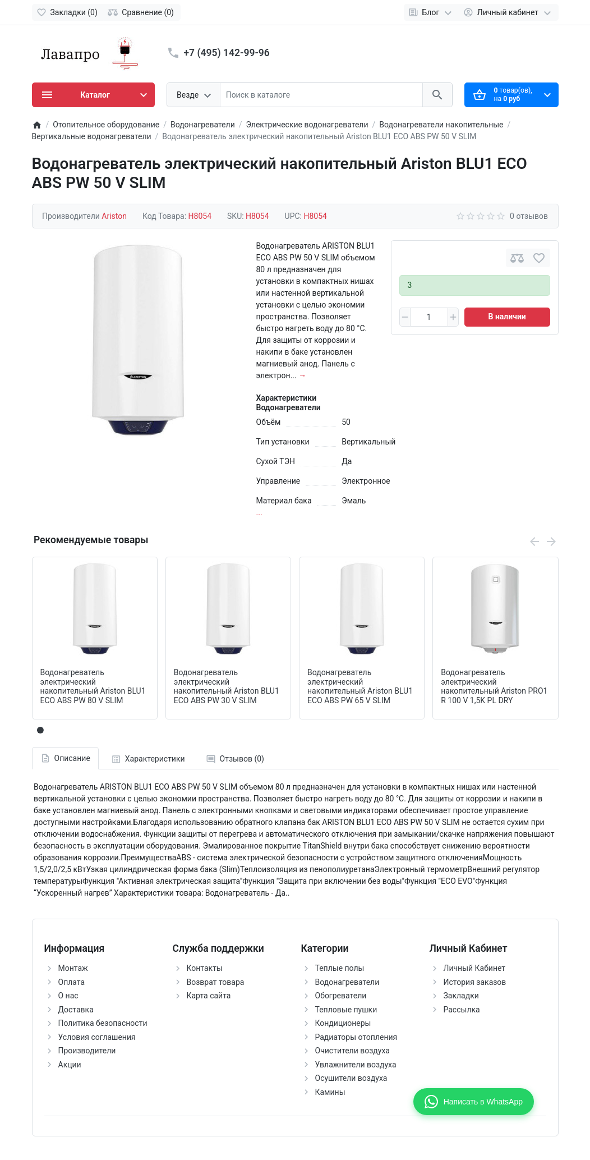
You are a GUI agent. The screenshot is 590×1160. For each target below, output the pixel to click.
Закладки (461, 995)
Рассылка (462, 1009)
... (259, 512)
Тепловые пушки (346, 1009)
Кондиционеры (343, 1023)
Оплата (71, 982)
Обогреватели (341, 995)
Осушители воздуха (351, 1078)
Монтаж (73, 968)
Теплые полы (340, 968)
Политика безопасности (103, 1023)
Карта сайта (209, 995)
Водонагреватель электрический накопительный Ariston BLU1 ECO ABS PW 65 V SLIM (360, 686)
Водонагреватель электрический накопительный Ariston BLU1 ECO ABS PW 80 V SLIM (93, 686)
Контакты (205, 968)
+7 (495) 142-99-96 (227, 52)
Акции (69, 1064)
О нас (68, 995)
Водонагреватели (347, 982)
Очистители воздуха (352, 1050)
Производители (87, 1050)
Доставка (76, 1009)
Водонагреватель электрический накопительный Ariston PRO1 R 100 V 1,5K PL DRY (494, 686)
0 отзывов (529, 216)
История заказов (475, 982)
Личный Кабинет (475, 968)
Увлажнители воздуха (356, 1064)
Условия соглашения (97, 1037)
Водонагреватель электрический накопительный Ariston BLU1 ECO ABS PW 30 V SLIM (226, 686)
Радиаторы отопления (356, 1037)
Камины (330, 1092)
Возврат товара (216, 982)
